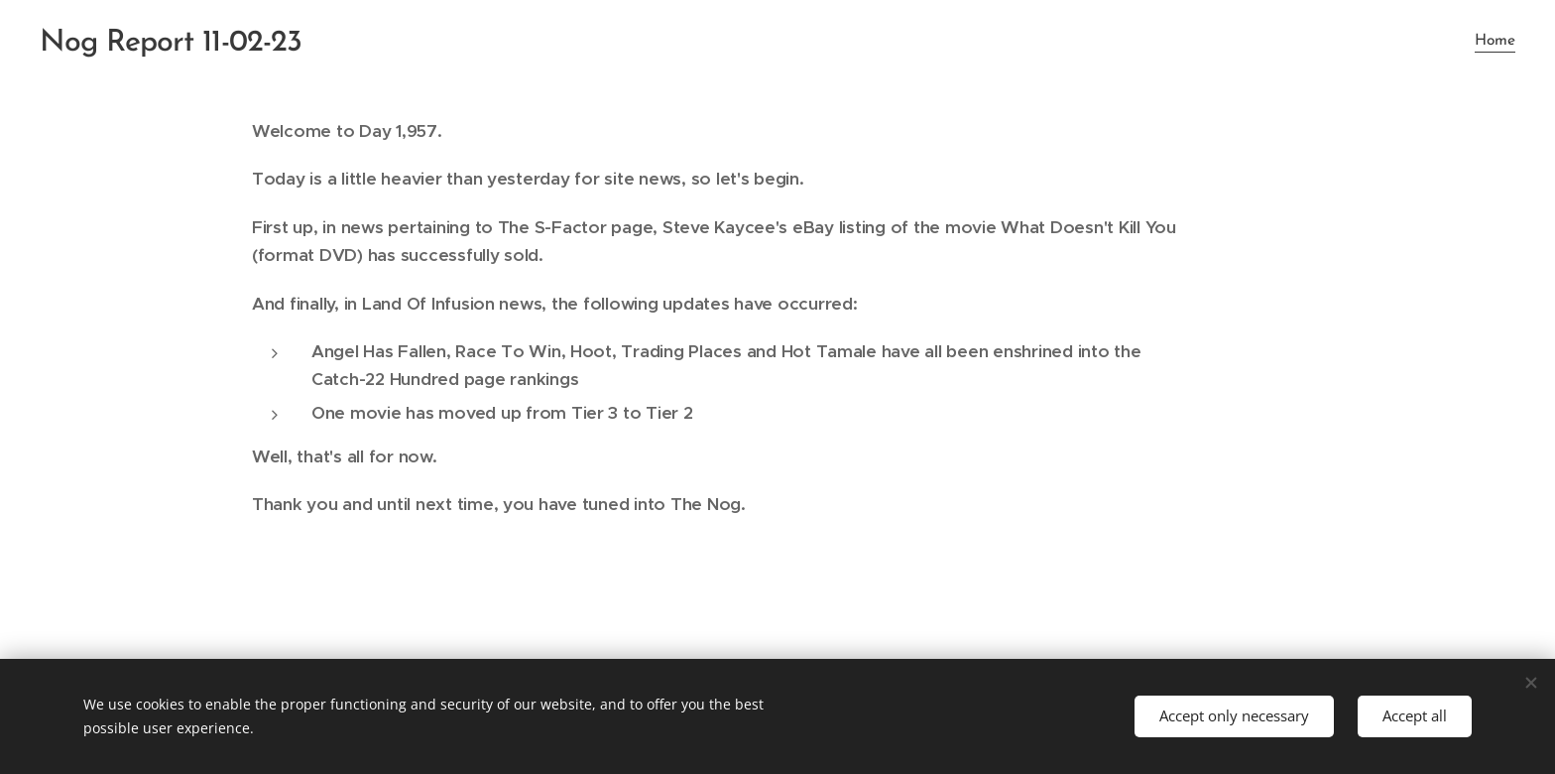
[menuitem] (1492, 40)
